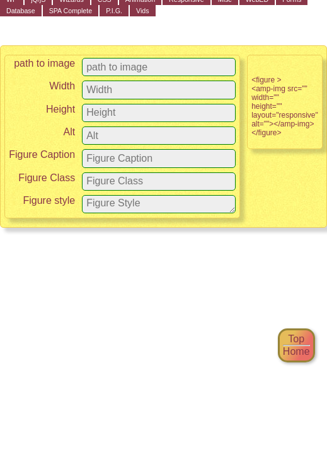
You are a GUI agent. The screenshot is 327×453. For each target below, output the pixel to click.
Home (296, 351)
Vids (142, 10)
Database (20, 10)
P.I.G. (114, 10)
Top (297, 338)
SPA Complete (71, 10)
